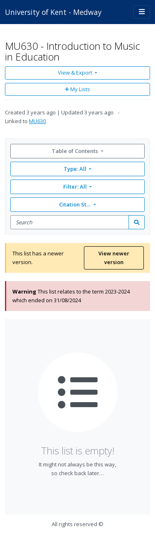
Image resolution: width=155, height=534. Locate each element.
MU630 (37, 121)
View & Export (75, 72)
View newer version (113, 258)
